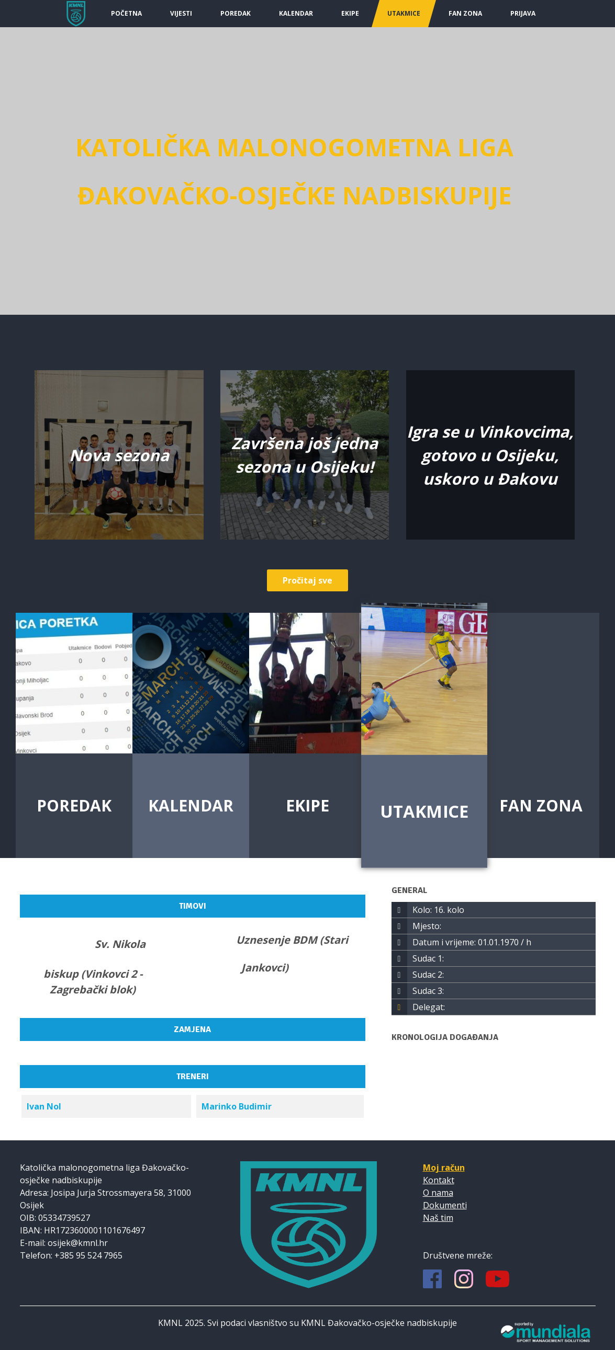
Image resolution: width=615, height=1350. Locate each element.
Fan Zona (465, 13)
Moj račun (444, 1167)
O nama (438, 1192)
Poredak (235, 13)
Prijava (522, 13)
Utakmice (403, 13)
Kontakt (438, 1180)
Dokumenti (445, 1205)
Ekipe (350, 13)
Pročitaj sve (307, 580)
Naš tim (438, 1217)
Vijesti (181, 13)
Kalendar (296, 13)
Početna (126, 13)
